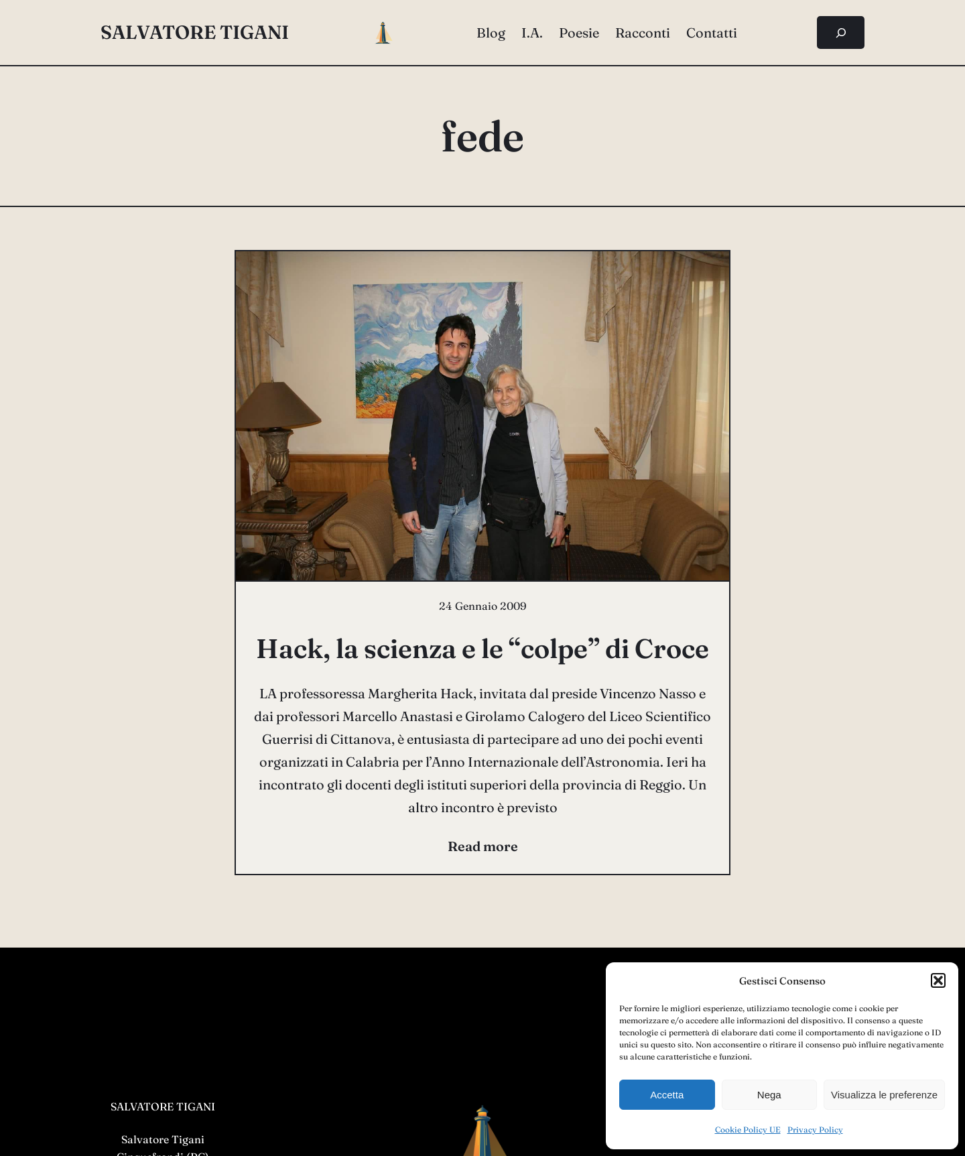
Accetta (667, 1094)
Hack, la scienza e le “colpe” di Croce (482, 648)
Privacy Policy (815, 1130)
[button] (938, 980)
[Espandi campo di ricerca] (840, 32)
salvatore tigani (195, 32)
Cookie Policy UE (748, 1130)
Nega (769, 1094)
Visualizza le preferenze (884, 1094)
